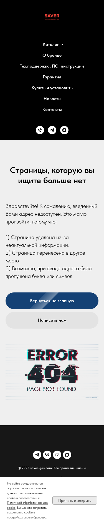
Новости (52, 98)
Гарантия (52, 77)
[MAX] (64, 130)
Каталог (51, 44)
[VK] (47, 455)
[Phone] (40, 130)
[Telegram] (52, 130)
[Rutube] (57, 455)
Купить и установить (52, 87)
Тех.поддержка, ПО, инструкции (52, 66)
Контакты (52, 109)
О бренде (52, 55)
